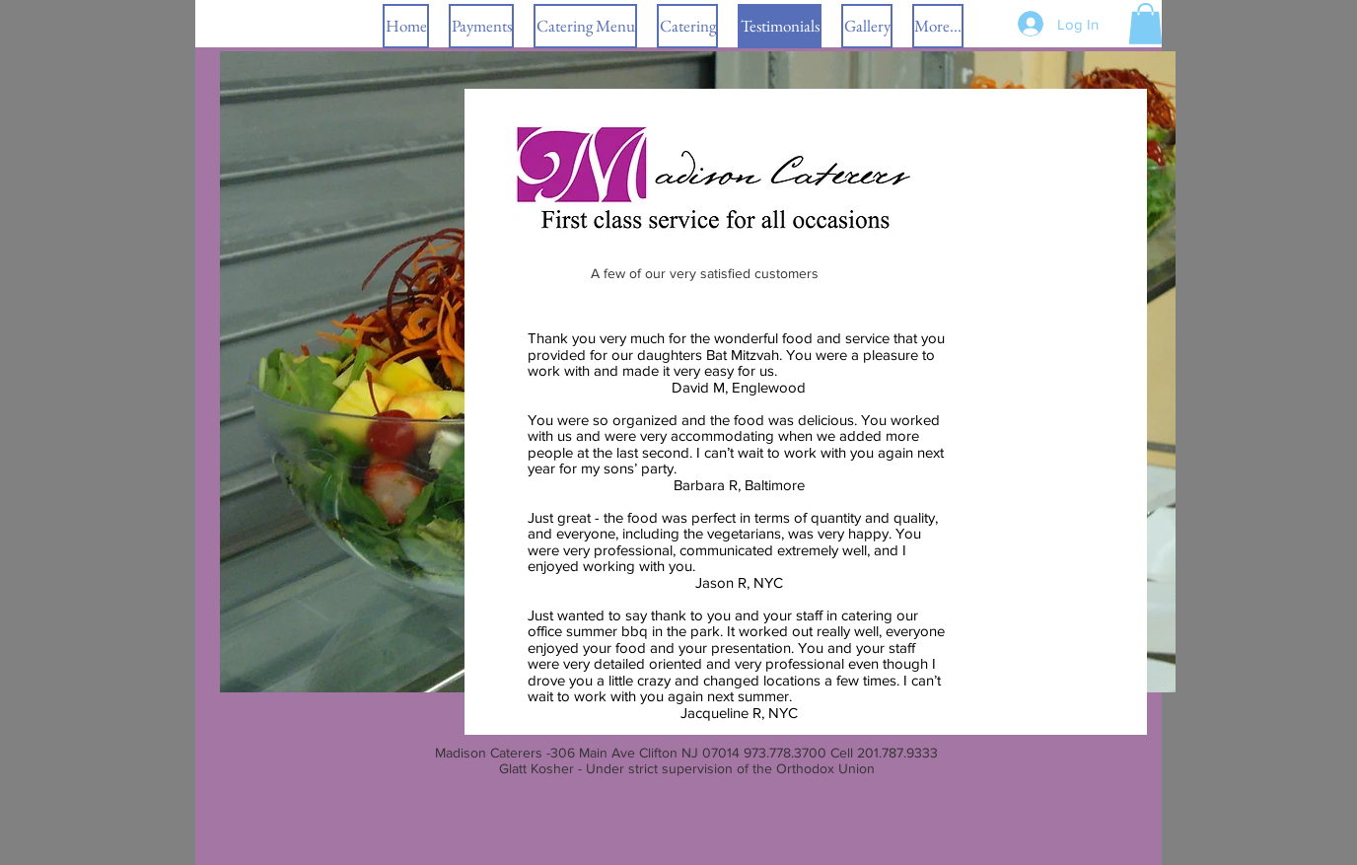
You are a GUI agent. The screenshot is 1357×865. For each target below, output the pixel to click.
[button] (687, 26)
